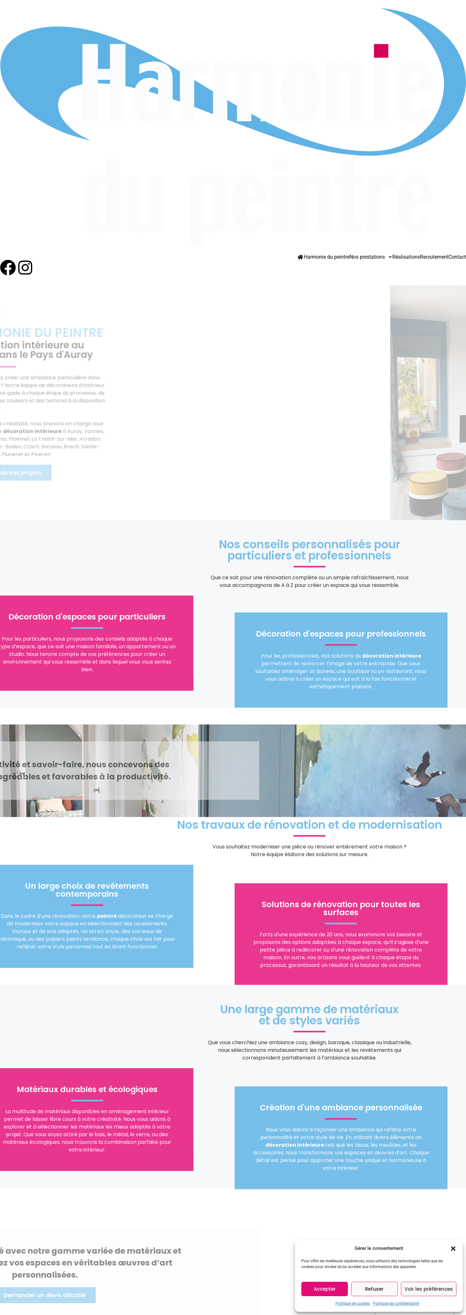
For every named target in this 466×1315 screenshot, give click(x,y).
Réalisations (406, 257)
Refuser (374, 1289)
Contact (457, 257)
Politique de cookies (352, 1303)
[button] (453, 1248)
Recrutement (434, 257)
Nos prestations (371, 257)
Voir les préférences (428, 1289)
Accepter (325, 1289)
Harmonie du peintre (327, 257)
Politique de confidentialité (396, 1303)
